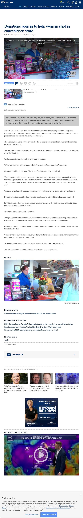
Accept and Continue (49, 514)
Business (54, 6)
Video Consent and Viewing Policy (58, 508)
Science (77, 6)
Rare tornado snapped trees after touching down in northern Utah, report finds (32, 327)
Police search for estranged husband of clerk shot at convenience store (30, 314)
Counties (33, 6)
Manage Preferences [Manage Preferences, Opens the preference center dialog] (32, 514)
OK (80, 495)
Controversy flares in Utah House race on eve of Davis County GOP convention (40, 388)
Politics (61, 6)
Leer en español (73, 107)
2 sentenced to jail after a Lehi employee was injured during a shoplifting (66, 388)
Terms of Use (63, 506)
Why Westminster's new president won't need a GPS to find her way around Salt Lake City (16, 389)
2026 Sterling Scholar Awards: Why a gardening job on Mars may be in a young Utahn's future (38, 324)
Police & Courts (43, 6)
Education (69, 6)
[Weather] (63, 2)
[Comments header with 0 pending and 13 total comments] (41, 354)
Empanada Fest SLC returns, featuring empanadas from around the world (31, 330)
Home (26, 6)
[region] (41, 505)
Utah (6, 340)
